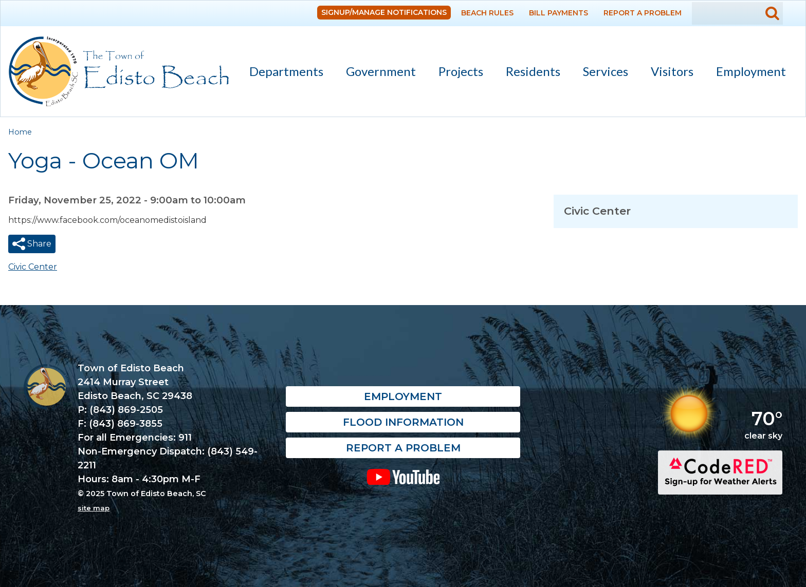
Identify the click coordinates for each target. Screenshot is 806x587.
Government (376, 73)
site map (93, 508)
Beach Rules (487, 12)
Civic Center (32, 267)
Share (38, 244)
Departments (281, 73)
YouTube (403, 477)
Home (20, 132)
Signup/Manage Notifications (384, 12)
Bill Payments (558, 12)
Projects (460, 71)
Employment (751, 71)
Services (601, 73)
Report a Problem (642, 12)
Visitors (667, 73)
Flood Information (403, 422)
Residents (528, 73)
